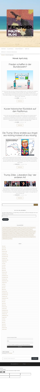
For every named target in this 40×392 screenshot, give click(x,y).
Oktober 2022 (4, 313)
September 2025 (5, 260)
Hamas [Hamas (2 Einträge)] (31, 229)
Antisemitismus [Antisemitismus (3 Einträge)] (8, 227)
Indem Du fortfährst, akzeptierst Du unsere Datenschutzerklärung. (18, 344)
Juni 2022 (3, 320)
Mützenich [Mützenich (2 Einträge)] (27, 233)
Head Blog (28, 363)
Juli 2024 (3, 284)
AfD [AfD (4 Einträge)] (3, 227)
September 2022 (5, 315)
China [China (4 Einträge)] (23, 227)
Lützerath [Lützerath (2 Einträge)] (10, 233)
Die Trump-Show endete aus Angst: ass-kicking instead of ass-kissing (20, 134)
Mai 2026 (3, 246)
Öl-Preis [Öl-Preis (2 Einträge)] (10, 238)
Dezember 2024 (5, 275)
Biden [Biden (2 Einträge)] (20, 227)
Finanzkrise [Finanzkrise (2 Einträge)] (5, 229)
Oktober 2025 (4, 258)
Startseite (3, 48)
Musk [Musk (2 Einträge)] (22, 233)
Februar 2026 (4, 251)
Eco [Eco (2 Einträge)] (26, 227)
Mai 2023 (3, 301)
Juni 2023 (3, 299)
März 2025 (4, 270)
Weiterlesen (20, 125)
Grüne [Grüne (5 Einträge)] (27, 229)
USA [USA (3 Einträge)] (27, 236)
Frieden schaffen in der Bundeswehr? (20, 65)
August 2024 (4, 282)
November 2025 (5, 256)
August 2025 (4, 261)
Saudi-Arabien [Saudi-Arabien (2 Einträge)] (5, 236)
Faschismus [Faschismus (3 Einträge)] (33, 227)
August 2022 (4, 317)
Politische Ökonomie (19, 179)
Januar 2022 (4, 329)
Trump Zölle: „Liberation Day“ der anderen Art (20, 176)
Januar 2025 (4, 273)
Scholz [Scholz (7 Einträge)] (10, 236)
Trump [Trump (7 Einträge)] (20, 236)
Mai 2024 (3, 287)
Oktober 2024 (4, 279)
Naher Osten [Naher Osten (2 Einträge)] (32, 233)
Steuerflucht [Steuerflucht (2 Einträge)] (15, 236)
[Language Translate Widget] (8, 352)
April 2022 (4, 324)
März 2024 (4, 289)
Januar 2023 (4, 308)
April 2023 (4, 303)
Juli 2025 (3, 263)
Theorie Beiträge (22, 113)
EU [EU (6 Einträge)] (28, 227)
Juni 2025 (3, 265)
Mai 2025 (3, 266)
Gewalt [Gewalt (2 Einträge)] (23, 229)
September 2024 (5, 280)
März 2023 (4, 305)
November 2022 (5, 312)
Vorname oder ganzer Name (12, 337)
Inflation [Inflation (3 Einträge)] (15, 231)
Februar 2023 (4, 306)
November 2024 (5, 277)
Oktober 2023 (4, 296)
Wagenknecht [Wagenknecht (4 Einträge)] (32, 236)
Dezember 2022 (5, 310)
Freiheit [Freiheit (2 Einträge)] (14, 229)
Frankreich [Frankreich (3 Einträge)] (10, 229)
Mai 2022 (3, 322)
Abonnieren (5, 219)
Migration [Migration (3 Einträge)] (18, 233)
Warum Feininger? (19, 48)
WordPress (20, 363)
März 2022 (4, 325)
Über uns (27, 48)
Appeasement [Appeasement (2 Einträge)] (14, 227)
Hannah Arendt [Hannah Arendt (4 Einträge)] (5, 231)
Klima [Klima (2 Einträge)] (31, 231)
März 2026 (4, 249)
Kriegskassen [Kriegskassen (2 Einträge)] (5, 233)
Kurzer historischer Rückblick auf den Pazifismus (20, 109)
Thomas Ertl (17, 164)
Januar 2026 (4, 253)
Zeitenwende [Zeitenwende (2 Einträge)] (5, 238)
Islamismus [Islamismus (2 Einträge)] (23, 231)
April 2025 (4, 268)
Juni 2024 (4, 286)
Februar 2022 (4, 327)
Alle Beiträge (10, 48)
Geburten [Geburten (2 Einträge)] (19, 229)
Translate (9, 353)
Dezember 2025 (5, 254)
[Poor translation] (3, 372)
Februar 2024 (4, 291)
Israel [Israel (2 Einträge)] (28, 231)
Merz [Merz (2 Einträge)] (14, 233)
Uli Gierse (17, 98)
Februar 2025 (4, 272)
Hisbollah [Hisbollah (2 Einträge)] (11, 231)
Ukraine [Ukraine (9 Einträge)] (24, 236)
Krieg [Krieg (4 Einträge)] (34, 231)
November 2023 (5, 294)
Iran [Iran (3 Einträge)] (19, 231)
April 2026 (4, 247)
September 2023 (5, 298)
